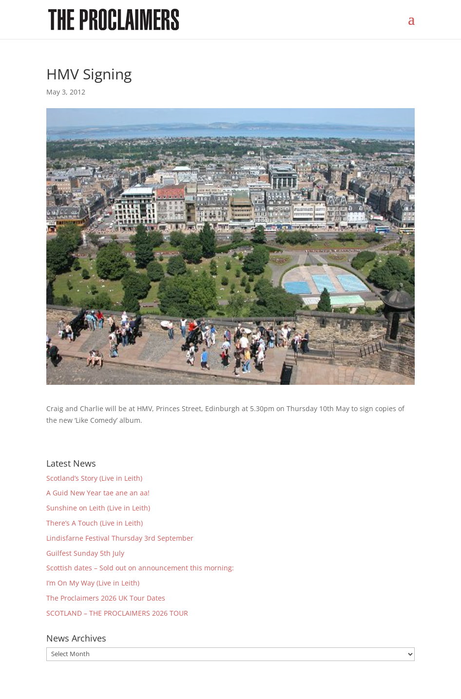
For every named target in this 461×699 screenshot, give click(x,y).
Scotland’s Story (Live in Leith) (94, 478)
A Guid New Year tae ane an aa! (98, 492)
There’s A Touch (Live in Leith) (94, 523)
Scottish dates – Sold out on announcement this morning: (140, 567)
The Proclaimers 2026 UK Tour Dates (105, 598)
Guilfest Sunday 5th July (85, 553)
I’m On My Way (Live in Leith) (92, 582)
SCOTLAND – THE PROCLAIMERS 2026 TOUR (117, 613)
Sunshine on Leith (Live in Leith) (98, 507)
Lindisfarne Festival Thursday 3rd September (119, 538)
